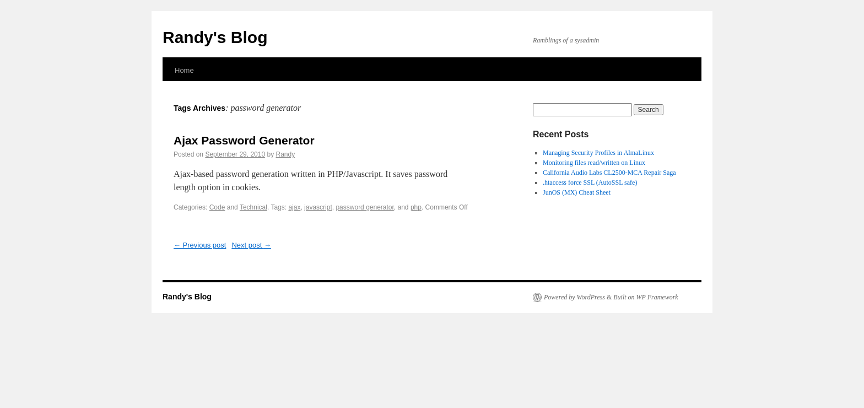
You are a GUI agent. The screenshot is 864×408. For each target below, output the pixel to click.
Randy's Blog (215, 37)
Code (217, 207)
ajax (294, 207)
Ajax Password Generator (244, 140)
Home (184, 70)
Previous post (200, 245)
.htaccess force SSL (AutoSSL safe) (590, 182)
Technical (253, 207)
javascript (318, 207)
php (416, 207)
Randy (285, 154)
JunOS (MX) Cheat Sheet (577, 192)
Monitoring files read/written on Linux (594, 163)
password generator (364, 207)
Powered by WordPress (574, 297)
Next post (251, 245)
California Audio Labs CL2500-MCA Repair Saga (609, 172)
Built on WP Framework (645, 297)
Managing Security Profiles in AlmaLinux (598, 153)
